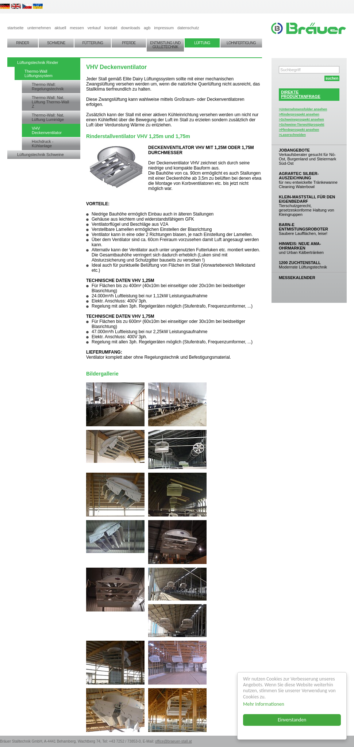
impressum (164, 28)
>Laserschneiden (292, 135)
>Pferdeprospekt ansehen (299, 130)
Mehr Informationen (263, 704)
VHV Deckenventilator (47, 130)
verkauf (94, 28)
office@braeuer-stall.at (173, 741)
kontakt (110, 28)
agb (147, 28)
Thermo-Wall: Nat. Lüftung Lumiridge (48, 117)
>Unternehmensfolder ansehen (303, 109)
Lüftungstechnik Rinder (37, 62)
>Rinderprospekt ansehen (299, 114)
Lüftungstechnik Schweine (40, 154)
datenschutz (188, 28)
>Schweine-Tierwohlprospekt (301, 124)
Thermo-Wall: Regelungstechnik (48, 86)
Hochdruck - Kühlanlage (42, 143)
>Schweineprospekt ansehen (301, 119)
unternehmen (39, 28)
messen (77, 28)
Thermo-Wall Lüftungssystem (38, 73)
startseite (15, 28)
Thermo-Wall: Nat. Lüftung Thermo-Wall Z (50, 101)
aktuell (60, 28)
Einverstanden (292, 720)
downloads (130, 28)
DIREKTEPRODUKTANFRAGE (300, 94)
